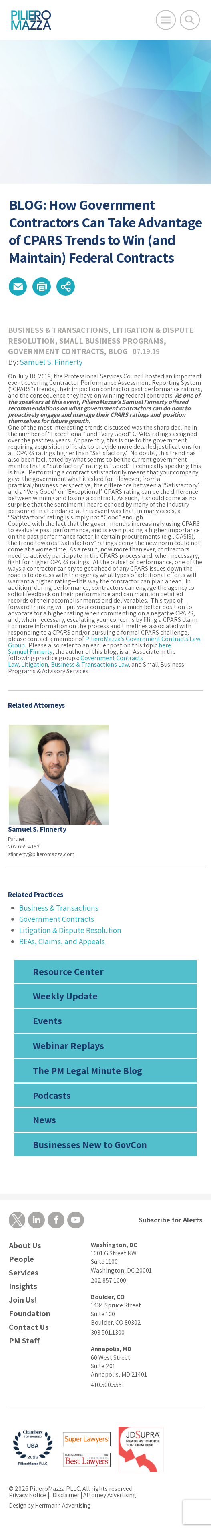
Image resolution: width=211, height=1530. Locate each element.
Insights (23, 1288)
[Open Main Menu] (166, 20)
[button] (18, 287)
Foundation (29, 1315)
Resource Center (68, 972)
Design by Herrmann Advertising (53, 1506)
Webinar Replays (68, 1046)
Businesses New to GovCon (90, 1145)
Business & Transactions (59, 331)
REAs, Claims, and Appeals (62, 942)
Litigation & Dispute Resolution (71, 931)
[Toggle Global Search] (190, 20)
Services (23, 1274)
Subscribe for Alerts (170, 1221)
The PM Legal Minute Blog (87, 1071)
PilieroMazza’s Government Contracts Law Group (104, 643)
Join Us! (23, 1302)
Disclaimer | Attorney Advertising (99, 1496)
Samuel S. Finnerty (51, 363)
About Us (25, 1247)
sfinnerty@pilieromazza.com (41, 854)
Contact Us (29, 1329)
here (165, 646)
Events (47, 1021)
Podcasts (52, 1096)
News (44, 1120)
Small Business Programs (112, 341)
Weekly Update (65, 997)
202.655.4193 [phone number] (24, 847)
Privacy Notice (28, 1496)
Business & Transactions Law (90, 665)
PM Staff (24, 1342)
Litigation (34, 665)
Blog (119, 352)
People (21, 1261)
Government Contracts (56, 352)
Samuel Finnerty (30, 653)
